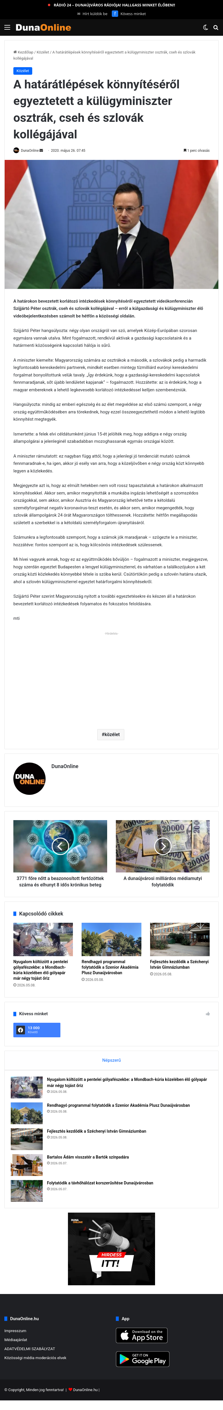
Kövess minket (129, 13)
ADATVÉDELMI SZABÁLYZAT (29, 1358)
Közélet (43, 52)
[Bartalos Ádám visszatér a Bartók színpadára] (29, 1172)
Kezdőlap (23, 52)
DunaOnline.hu (85, 1399)
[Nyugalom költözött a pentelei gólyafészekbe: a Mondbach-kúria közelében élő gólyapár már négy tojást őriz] (43, 943)
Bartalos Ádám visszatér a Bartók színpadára (91, 1163)
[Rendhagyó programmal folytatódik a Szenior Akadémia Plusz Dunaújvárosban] (111, 943)
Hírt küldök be (92, 13)
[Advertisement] (111, 678)
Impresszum (15, 1340)
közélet (112, 735)
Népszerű (111, 1064)
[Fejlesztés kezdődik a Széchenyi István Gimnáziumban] (180, 943)
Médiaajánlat (15, 1349)
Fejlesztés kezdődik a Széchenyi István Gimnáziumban (99, 1138)
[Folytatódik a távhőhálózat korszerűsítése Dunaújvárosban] (29, 1198)
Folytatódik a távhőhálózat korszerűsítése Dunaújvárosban (103, 1189)
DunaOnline (33, 151)
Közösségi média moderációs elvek (35, 1367)
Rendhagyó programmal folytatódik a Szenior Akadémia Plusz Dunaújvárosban (110, 971)
